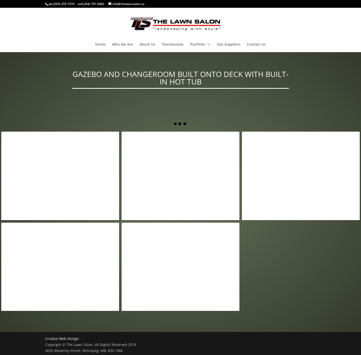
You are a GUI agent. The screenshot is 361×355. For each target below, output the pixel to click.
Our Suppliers (228, 45)
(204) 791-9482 (93, 4)
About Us (147, 45)
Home (100, 45)
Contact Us (256, 45)
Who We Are (122, 45)
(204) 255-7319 (63, 4)
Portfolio (197, 45)
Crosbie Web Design (62, 338)
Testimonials (173, 45)
